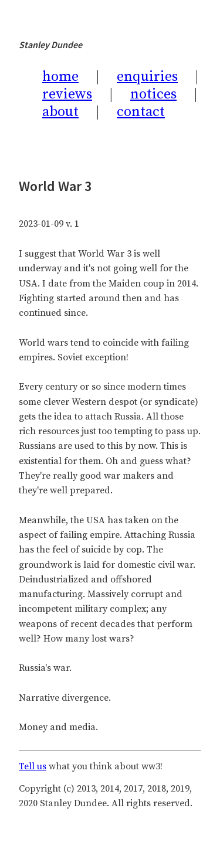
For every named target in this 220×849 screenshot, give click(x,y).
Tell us (32, 766)
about (60, 112)
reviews (67, 94)
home (60, 77)
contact (141, 112)
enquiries (147, 77)
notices (153, 94)
